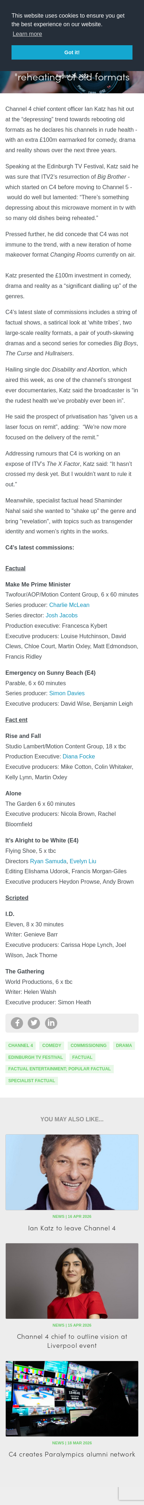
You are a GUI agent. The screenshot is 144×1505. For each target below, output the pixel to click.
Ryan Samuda (48, 861)
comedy (51, 1045)
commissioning (89, 1045)
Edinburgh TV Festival (35, 1057)
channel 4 (20, 1045)
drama (124, 1045)
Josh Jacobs (62, 615)
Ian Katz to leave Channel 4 (72, 1227)
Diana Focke (79, 756)
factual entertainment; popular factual (59, 1068)
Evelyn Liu (83, 861)
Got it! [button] (72, 52)
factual (82, 1057)
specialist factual (31, 1080)
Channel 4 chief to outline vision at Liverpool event (72, 1341)
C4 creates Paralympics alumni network (72, 1453)
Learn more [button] (27, 34)
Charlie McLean (69, 605)
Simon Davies (67, 693)
